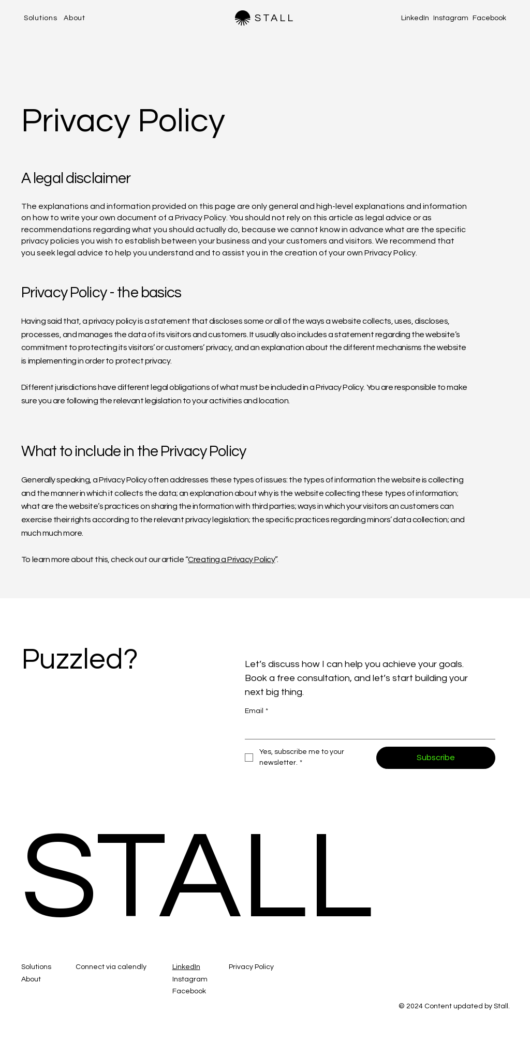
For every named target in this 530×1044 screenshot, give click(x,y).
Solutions (36, 967)
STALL (275, 18)
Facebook (489, 18)
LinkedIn (415, 18)
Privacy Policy (251, 967)
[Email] (367, 729)
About (31, 979)
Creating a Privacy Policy (231, 559)
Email (256, 711)
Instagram (450, 18)
